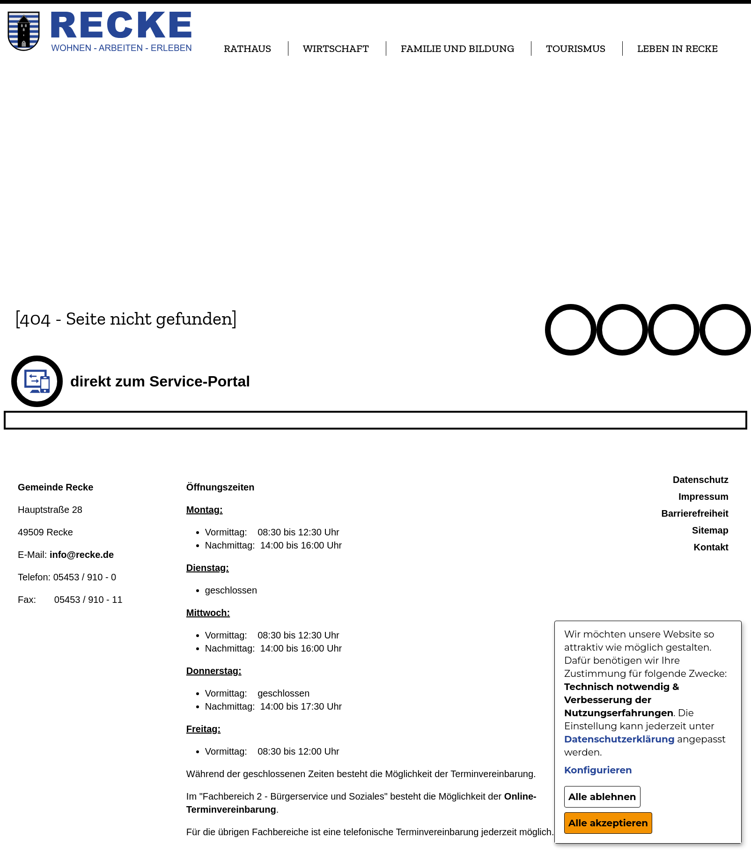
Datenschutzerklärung (619, 739)
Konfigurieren (598, 770)
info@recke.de (82, 554)
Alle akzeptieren (608, 823)
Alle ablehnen (602, 796)
